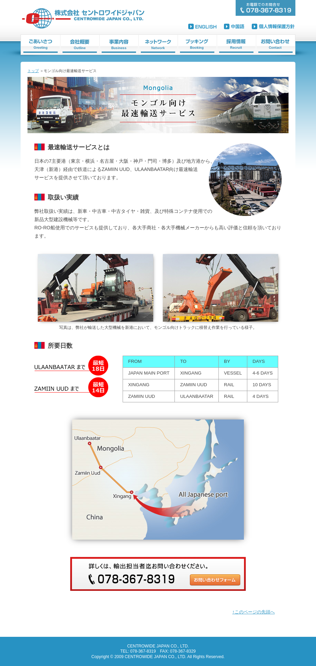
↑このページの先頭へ (253, 612)
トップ (33, 71)
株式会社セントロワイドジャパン (84, 18)
